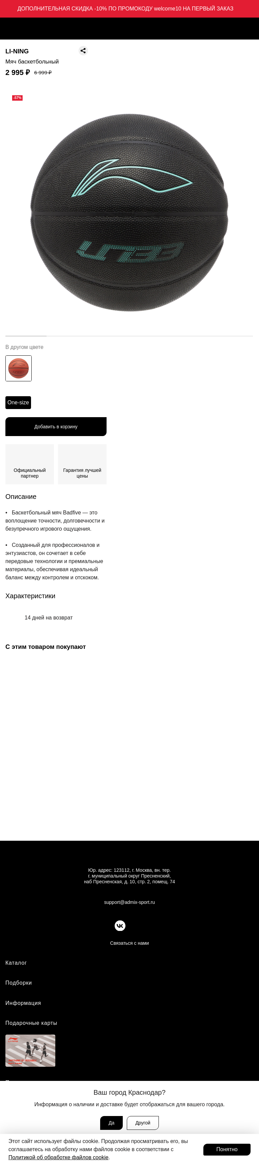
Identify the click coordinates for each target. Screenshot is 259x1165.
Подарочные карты (31, 1023)
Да (111, 1122)
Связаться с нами (129, 943)
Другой (142, 1122)
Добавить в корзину (56, 426)
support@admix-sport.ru (129, 902)
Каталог (16, 963)
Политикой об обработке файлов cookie (58, 1157)
